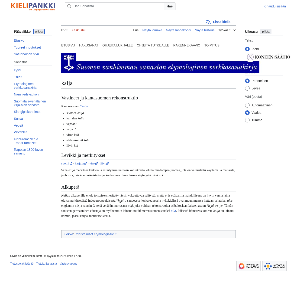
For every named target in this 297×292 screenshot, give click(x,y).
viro (92, 163)
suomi (65, 163)
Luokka (68, 234)
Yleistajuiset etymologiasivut (96, 234)
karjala (79, 163)
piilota (38, 31)
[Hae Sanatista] (114, 6)
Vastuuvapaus (68, 263)
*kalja (84, 106)
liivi (103, 163)
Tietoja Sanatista (46, 263)
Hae (170, 6)
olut (173, 211)
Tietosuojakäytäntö (21, 263)
